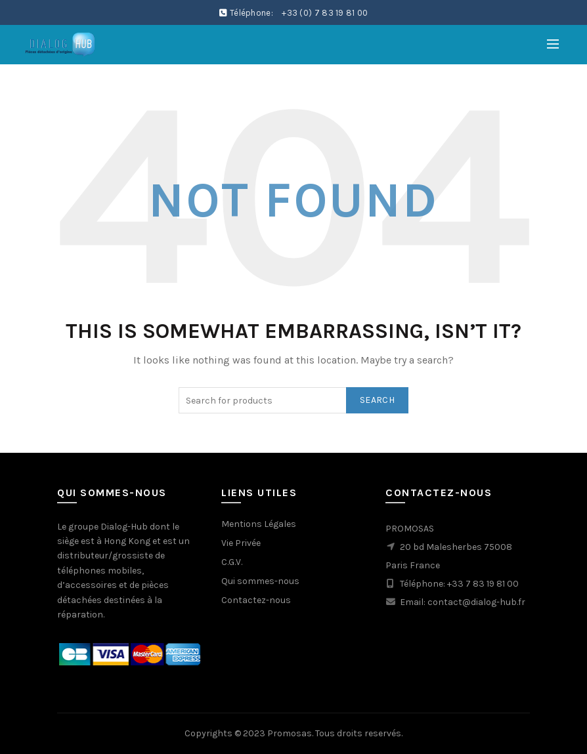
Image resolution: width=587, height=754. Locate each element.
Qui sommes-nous (260, 581)
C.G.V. (231, 562)
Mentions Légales (258, 524)
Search (377, 400)
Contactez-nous (256, 600)
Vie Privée (241, 543)
